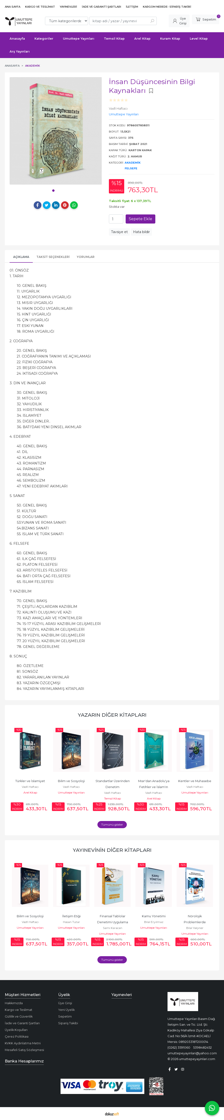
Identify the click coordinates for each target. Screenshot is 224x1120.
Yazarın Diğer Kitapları (112, 715)
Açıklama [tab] (21, 257)
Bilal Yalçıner (194, 928)
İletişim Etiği (71, 916)
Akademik (132, 162)
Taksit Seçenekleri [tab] (53, 257)
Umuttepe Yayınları (71, 792)
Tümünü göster (112, 824)
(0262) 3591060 (179, 1047)
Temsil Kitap (112, 798)
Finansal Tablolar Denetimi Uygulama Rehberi (113, 922)
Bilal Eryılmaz (153, 922)
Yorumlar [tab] (86, 257)
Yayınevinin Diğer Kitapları (112, 850)
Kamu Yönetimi (154, 916)
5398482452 (202, 1047)
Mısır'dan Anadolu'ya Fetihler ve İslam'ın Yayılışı (154, 787)
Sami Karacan (112, 928)
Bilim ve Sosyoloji (71, 781)
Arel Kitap (30, 792)
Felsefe (131, 168)
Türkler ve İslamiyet (30, 781)
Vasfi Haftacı (30, 787)
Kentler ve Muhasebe (194, 781)
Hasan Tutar (71, 922)
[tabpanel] (56, 131)
